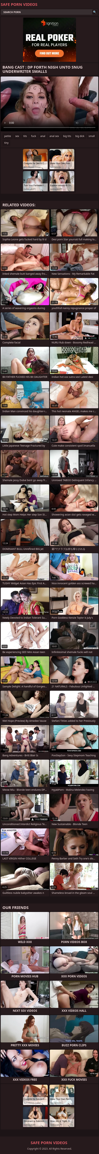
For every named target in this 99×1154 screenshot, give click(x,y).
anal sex (54, 136)
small (92, 136)
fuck (33, 136)
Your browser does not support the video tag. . (49, 104)
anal (42, 136)
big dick (79, 136)
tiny (6, 142)
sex (17, 136)
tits (25, 136)
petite (7, 136)
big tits (67, 136)
